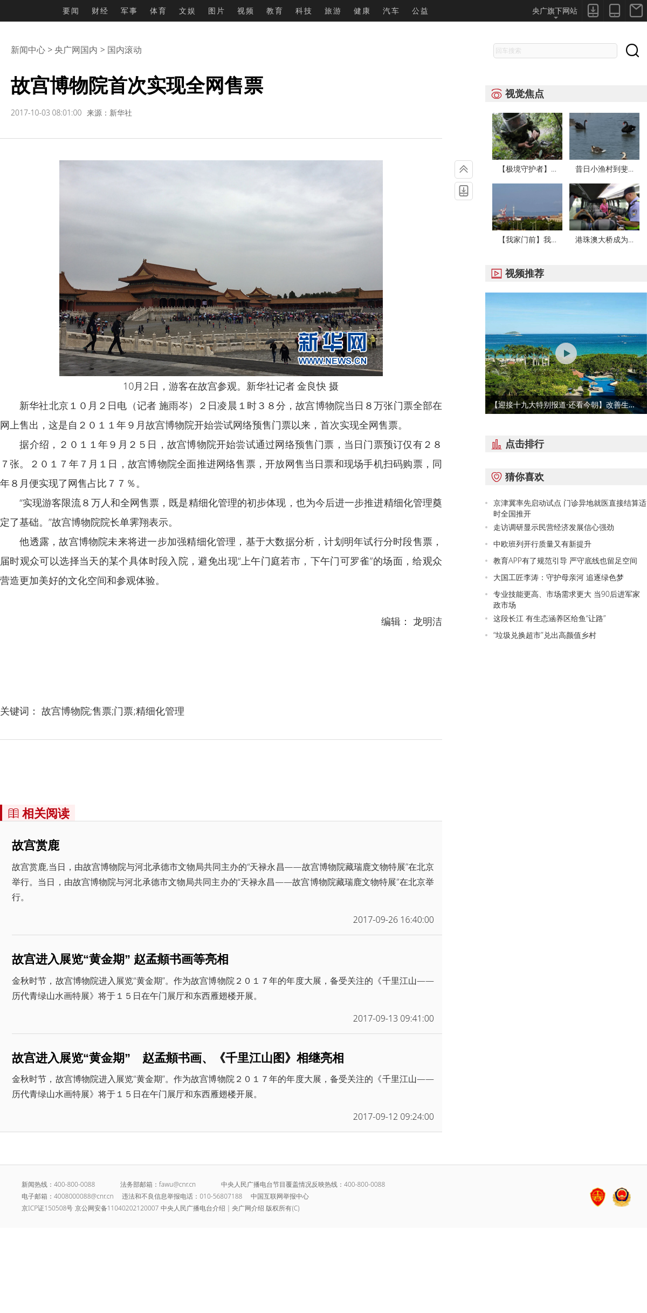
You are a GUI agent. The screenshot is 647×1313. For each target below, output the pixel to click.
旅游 (333, 10)
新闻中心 (28, 49)
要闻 (71, 10)
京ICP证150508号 (47, 1208)
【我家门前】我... (527, 239)
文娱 (187, 10)
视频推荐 (514, 273)
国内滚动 (124, 49)
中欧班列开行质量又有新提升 (542, 544)
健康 (362, 10)
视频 (245, 10)
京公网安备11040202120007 (117, 1208)
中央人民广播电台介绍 (193, 1208)
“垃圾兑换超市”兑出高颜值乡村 (544, 635)
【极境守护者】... (527, 169)
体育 (158, 10)
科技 (304, 10)
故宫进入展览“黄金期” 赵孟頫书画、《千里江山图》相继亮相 (178, 1058)
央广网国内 (76, 49)
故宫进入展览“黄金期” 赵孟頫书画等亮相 (120, 959)
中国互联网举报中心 (280, 1196)
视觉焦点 (514, 93)
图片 (216, 10)
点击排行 (514, 443)
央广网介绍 (248, 1208)
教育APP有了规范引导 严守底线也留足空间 (565, 560)
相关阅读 (36, 813)
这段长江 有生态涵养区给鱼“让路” (549, 618)
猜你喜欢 (514, 476)
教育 (275, 10)
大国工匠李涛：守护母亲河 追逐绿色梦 (558, 577)
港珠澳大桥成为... (604, 239)
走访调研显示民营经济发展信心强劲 (553, 527)
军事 (129, 10)
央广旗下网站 (554, 12)
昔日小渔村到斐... (604, 169)
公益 (420, 10)
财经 (100, 10)
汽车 (391, 10)
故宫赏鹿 (35, 845)
